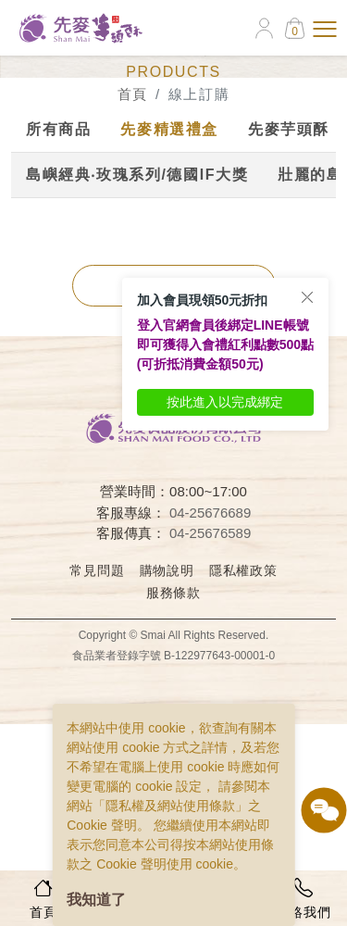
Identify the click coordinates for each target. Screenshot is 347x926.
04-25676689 (210, 512)
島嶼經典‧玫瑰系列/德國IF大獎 (137, 174)
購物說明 (167, 570)
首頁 (133, 94)
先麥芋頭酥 (288, 129)
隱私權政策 (243, 570)
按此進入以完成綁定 (225, 401)
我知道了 (96, 899)
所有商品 (58, 129)
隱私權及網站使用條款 (170, 805)
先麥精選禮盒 (169, 129)
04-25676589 (210, 533)
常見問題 (96, 570)
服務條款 (173, 592)
